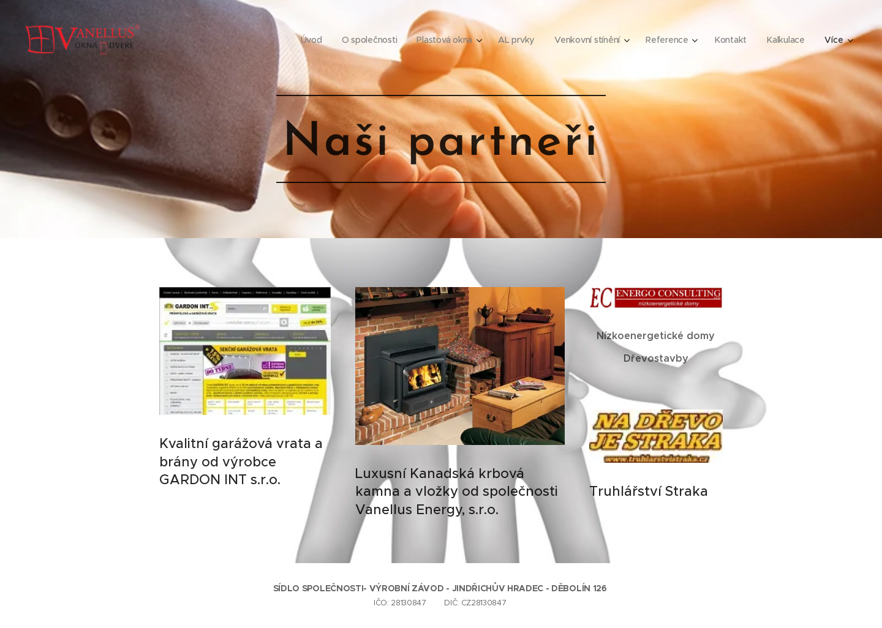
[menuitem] (307, 39)
